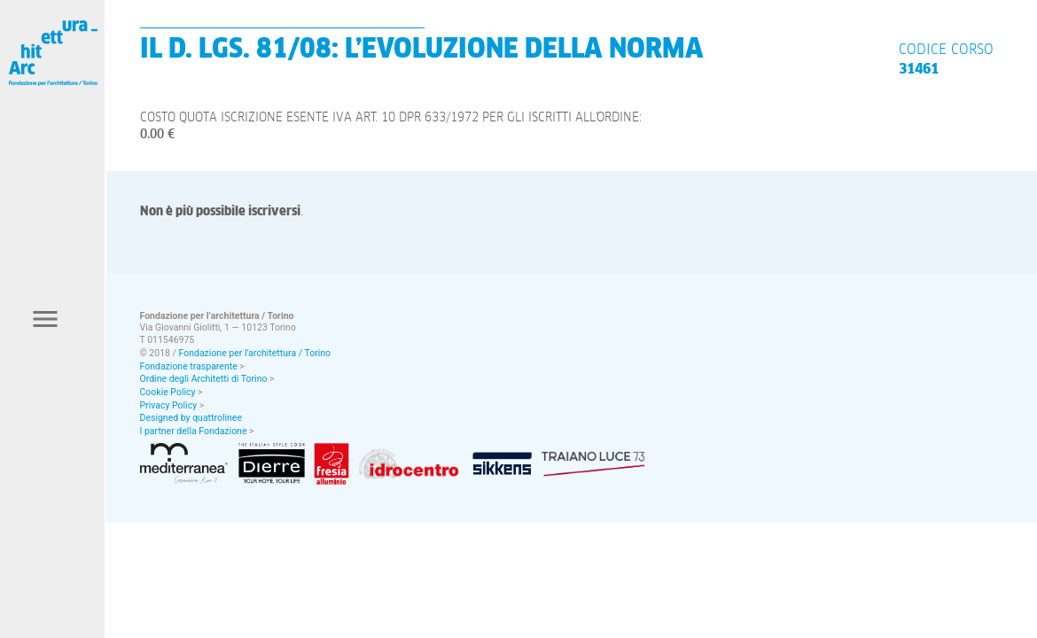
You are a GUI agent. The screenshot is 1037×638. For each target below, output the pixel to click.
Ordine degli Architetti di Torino (204, 379)
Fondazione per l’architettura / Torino (255, 353)
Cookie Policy (168, 392)
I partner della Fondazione (193, 431)
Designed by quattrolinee (191, 418)
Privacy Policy (169, 405)
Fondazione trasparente (189, 366)
